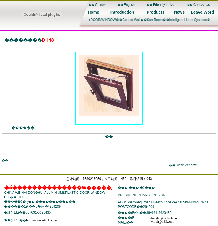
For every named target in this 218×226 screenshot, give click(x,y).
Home (93, 12)
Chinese (101, 5)
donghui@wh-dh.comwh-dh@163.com (164, 220)
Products (155, 12)
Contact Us (201, 5)
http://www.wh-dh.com (41, 220)
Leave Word (202, 12)
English (129, 5)
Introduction (122, 12)
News (179, 12)
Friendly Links (163, 5)
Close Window (186, 165)
